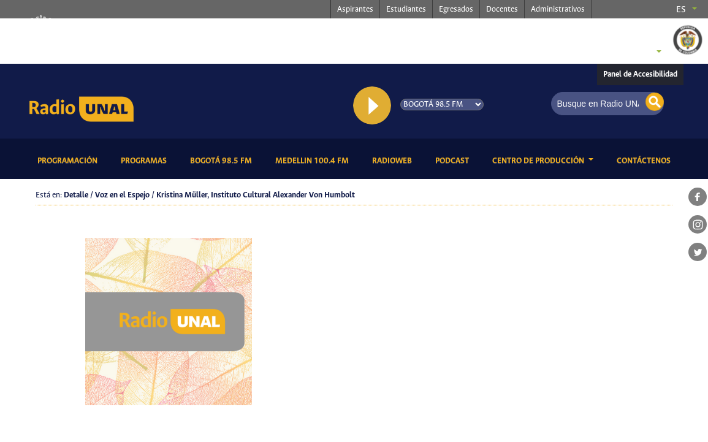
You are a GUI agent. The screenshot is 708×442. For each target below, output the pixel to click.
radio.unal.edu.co (216, 31)
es (681, 10)
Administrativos (558, 9)
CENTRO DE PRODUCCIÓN (539, 161)
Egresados (456, 9)
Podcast (454, 160)
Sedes (638, 53)
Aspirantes (355, 9)
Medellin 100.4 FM (314, 160)
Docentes (502, 9)
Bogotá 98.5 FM (223, 160)
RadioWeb (394, 160)
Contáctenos (646, 160)
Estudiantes (406, 9)
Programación (69, 160)
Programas (146, 160)
